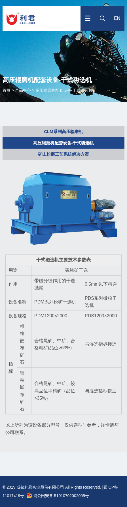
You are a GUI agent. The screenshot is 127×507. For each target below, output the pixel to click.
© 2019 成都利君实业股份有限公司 (33, 487)
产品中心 (23, 90)
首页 (7, 90)
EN (117, 18)
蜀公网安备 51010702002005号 (57, 495)
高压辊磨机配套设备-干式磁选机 (63, 90)
